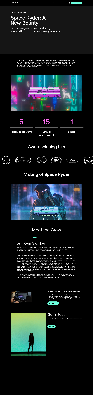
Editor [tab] (50, 236)
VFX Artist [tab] (56, 236)
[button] (24, 3)
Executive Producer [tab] (42, 236)
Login (57, 3)
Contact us (65, 3)
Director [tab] (34, 236)
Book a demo (76, 3)
